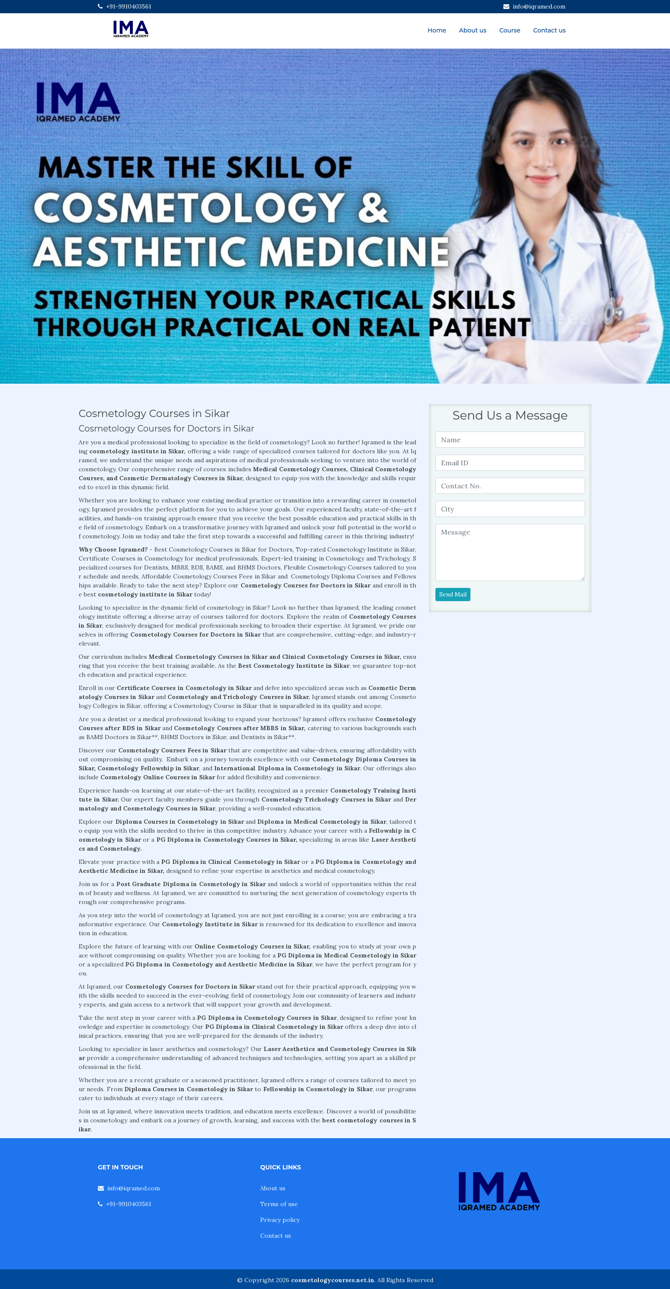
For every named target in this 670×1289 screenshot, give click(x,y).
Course (510, 30)
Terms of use (279, 1204)
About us (472, 30)
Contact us (549, 30)
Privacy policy (280, 1220)
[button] (50, 216)
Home (437, 30)
